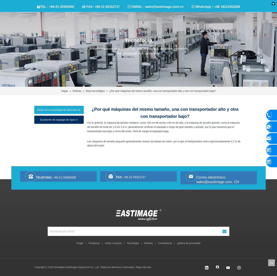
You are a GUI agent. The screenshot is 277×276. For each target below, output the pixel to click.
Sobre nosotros (113, 243)
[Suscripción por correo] (129, 231)
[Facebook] (217, 268)
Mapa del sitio (143, 267)
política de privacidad (189, 243)
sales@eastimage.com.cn (164, 6)
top (271, 262)
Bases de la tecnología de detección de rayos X (59, 111)
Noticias (148, 243)
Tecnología (133, 243)
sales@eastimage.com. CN (217, 182)
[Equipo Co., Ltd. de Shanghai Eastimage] (138, 215)
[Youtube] (228, 268)
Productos (94, 243)
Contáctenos (165, 243)
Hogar (80, 243)
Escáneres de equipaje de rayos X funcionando (59, 121)
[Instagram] (239, 268)
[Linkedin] (207, 268)
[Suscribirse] (224, 231)
